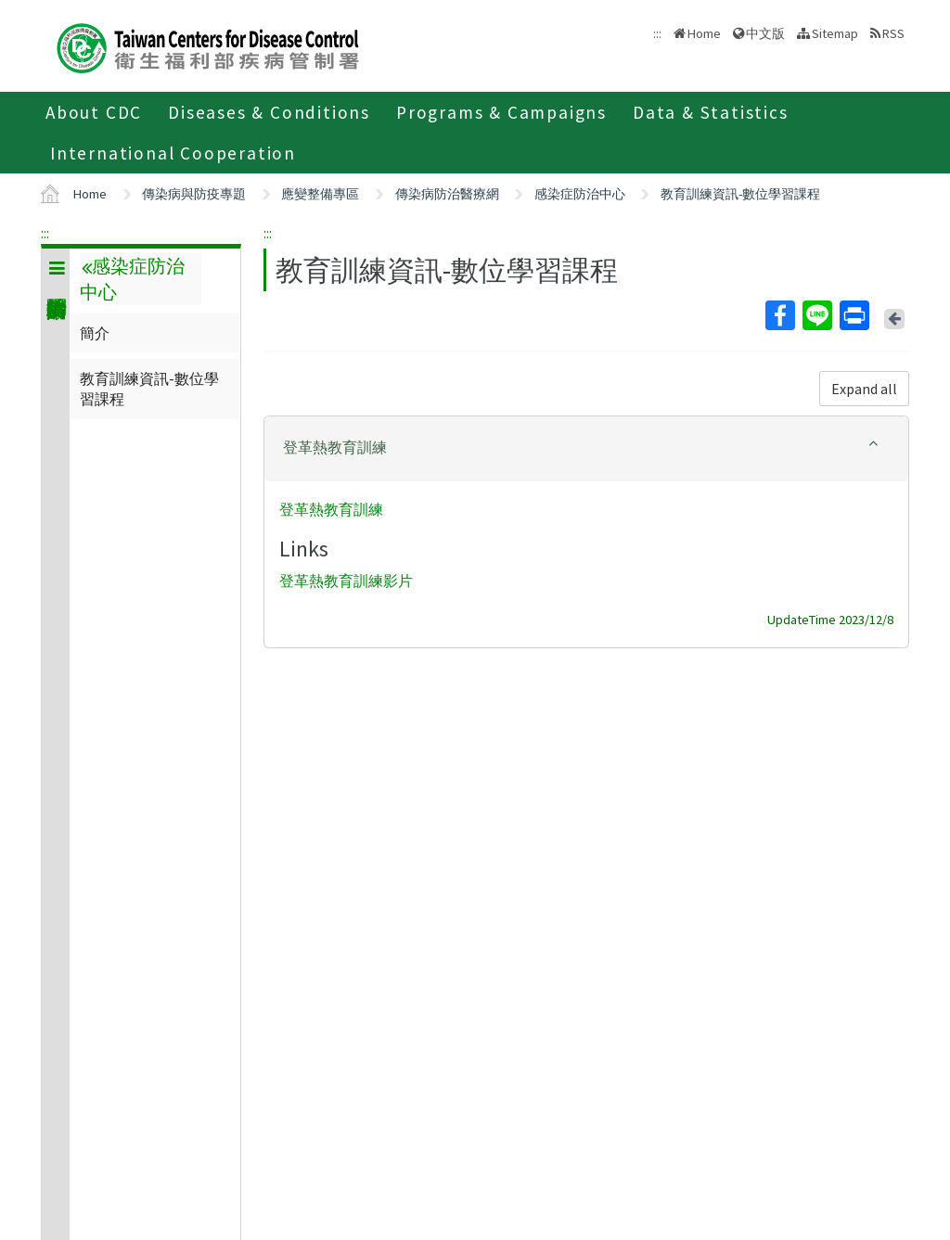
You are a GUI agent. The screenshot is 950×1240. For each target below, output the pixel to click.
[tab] (586, 448)
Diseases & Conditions (269, 112)
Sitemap (835, 33)
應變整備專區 (320, 193)
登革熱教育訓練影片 (346, 581)
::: (45, 233)
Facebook (779, 315)
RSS (893, 33)
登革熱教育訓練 (331, 509)
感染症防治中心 (579, 193)
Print (853, 315)
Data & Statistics (711, 112)
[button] (586, 447)
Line (816, 315)
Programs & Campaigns (501, 112)
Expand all (864, 388)
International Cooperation (173, 153)
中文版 (765, 33)
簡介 (94, 333)
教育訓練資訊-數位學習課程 (740, 193)
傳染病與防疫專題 (194, 193)
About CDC (93, 112)
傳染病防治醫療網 (447, 193)
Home (704, 33)
